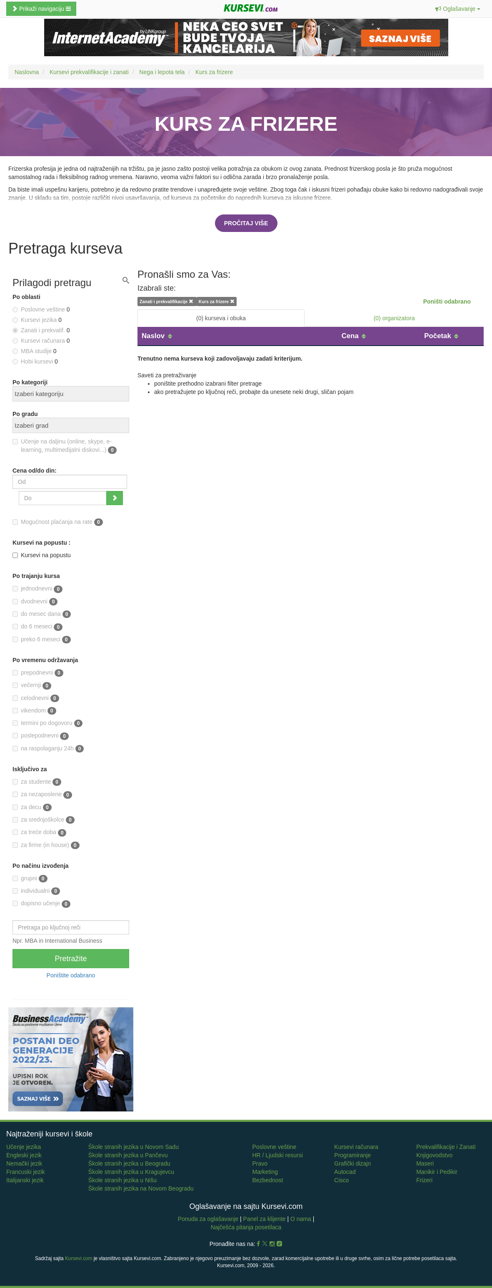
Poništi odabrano (447, 301)
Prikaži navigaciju (41, 8)
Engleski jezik (24, 1155)
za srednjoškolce (43, 820)
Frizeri (424, 1180)
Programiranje (352, 1155)
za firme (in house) (46, 845)
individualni (36, 891)
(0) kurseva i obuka (221, 318)
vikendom (34, 711)
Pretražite (71, 958)
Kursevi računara (356, 1147)
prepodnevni (37, 673)
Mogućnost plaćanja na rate (57, 522)
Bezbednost (267, 1180)
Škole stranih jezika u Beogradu (129, 1163)
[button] (458, 8)
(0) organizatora (394, 318)
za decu (32, 807)
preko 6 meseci (41, 639)
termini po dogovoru (47, 723)
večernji (31, 685)
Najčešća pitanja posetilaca (246, 1227)
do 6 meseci (37, 626)
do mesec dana (41, 614)
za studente (36, 782)
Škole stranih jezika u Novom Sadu (133, 1147)
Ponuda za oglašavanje (209, 1219)
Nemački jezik (24, 1163)
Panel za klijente (265, 1219)
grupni (29, 878)
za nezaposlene (42, 794)
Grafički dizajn (352, 1163)
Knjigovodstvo (434, 1155)
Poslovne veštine (274, 1147)
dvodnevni (34, 601)
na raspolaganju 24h (48, 748)
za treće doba (39, 832)
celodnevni (35, 698)
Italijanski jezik (24, 1180)
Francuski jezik (25, 1171)
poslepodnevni (40, 736)
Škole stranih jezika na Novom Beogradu (141, 1188)
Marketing (264, 1171)
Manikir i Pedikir (436, 1171)
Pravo (259, 1163)
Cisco (341, 1180)
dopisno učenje (41, 903)
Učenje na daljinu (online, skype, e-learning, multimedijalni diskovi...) (64, 446)
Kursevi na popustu (41, 555)
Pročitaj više (246, 223)
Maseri (425, 1163)
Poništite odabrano (71, 975)
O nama (300, 1219)
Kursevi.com (78, 1258)
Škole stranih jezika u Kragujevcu (131, 1171)
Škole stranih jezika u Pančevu (128, 1155)
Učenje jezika (23, 1147)
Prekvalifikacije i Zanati (445, 1147)
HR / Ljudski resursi (277, 1155)
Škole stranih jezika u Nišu (122, 1180)
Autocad (344, 1171)
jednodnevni (37, 589)
